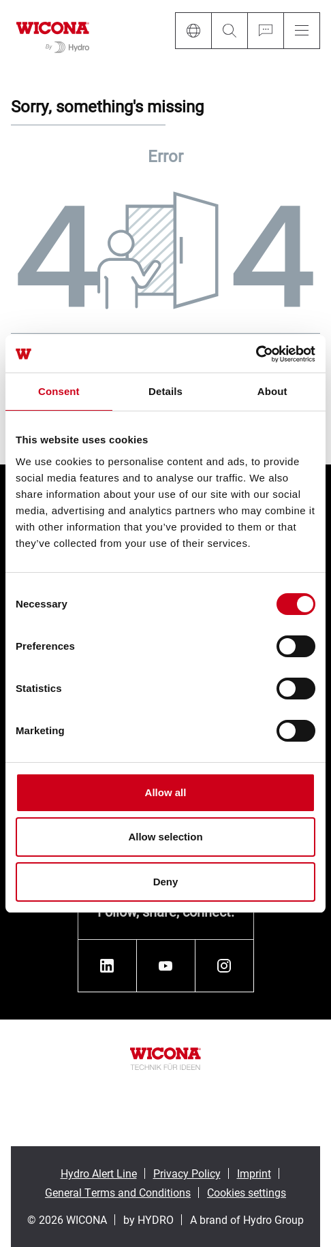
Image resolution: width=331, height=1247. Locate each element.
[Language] (193, 30)
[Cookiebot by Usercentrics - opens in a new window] (255, 354)
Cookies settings (246, 1192)
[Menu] (301, 30)
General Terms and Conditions (118, 1192)
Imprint (254, 1173)
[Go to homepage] (53, 35)
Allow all (166, 792)
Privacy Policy (187, 1173)
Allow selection (165, 836)
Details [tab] (165, 391)
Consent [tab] (59, 391)
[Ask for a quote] (265, 30)
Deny (165, 881)
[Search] (229, 30)
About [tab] (272, 391)
